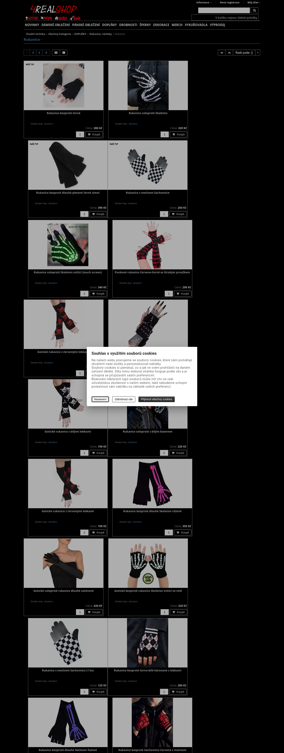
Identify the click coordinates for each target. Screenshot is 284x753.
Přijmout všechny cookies (156, 399)
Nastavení (100, 399)
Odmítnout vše (124, 399)
